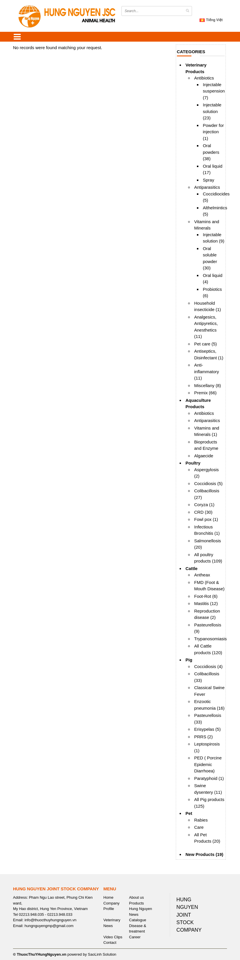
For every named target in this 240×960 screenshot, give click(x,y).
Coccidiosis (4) (208, 666)
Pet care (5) (205, 343)
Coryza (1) (204, 504)
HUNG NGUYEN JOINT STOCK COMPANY (189, 915)
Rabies (201, 819)
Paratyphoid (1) (209, 778)
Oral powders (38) (211, 152)
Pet (189, 813)
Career (135, 937)
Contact (110, 942)
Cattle (192, 568)
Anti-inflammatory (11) (206, 371)
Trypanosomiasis (210, 638)
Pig (189, 659)
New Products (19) (205, 854)
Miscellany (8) (207, 385)
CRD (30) (203, 512)
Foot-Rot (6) (206, 596)
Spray (208, 179)
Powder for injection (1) (213, 132)
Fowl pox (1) (206, 519)
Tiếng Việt (211, 20)
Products (136, 903)
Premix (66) (205, 392)
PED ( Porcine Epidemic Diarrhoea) (208, 764)
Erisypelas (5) (207, 729)
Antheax (202, 574)
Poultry (193, 462)
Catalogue (137, 920)
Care (199, 827)
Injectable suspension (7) (214, 91)
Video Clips (113, 937)
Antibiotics (204, 77)
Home (109, 897)
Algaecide (203, 455)
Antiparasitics (207, 187)
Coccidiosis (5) (208, 483)
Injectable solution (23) (212, 111)
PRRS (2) (203, 736)
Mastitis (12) (206, 603)
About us (136, 897)
